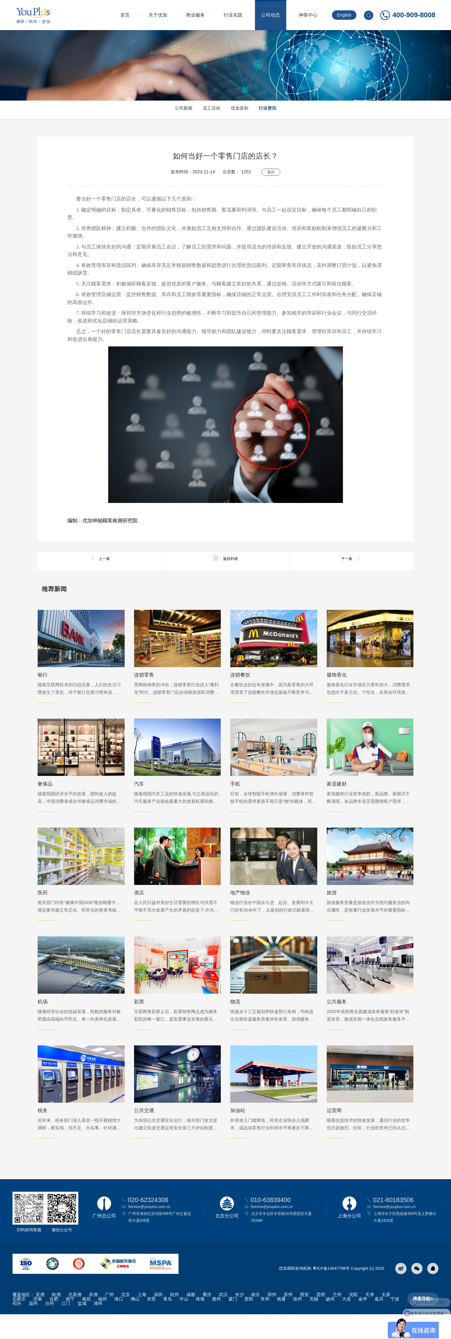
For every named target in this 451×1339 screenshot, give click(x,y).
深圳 (158, 1319)
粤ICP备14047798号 (331, 1293)
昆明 (320, 1319)
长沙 (239, 1319)
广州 (109, 1319)
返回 (271, 169)
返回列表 (225, 558)
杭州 (174, 1319)
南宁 (70, 1323)
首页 (125, 15)
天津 (369, 1319)
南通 (281, 1323)
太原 (385, 1319)
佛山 (135, 1323)
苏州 (288, 1319)
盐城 (82, 1328)
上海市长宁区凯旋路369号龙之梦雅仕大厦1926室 (405, 1241)
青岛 (167, 1323)
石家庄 (19, 1323)
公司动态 (270, 15)
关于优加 (157, 15)
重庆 (207, 1319)
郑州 (271, 1319)
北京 (125, 1319)
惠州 (216, 1323)
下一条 (351, 558)
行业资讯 (281, 109)
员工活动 (206, 109)
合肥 (53, 1323)
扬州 (330, 1323)
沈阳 (353, 1319)
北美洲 (74, 1319)
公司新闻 (169, 109)
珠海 (200, 1323)
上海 (141, 1319)
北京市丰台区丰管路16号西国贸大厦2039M (281, 1241)
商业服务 (195, 15)
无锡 (313, 1323)
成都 (190, 1319)
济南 (37, 1323)
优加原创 (244, 109)
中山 (183, 1323)
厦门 (232, 1323)
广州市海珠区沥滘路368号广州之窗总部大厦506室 (159, 1241)
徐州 (297, 1323)
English (344, 15)
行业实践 (233, 15)
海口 (118, 1323)
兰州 (337, 1319)
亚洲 (40, 1319)
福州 (102, 1323)
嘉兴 (379, 1323)
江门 (65, 1328)
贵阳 (248, 1323)
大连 (346, 1323)
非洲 (93, 1319)
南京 (255, 1319)
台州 (49, 1328)
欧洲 (56, 1319)
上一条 (100, 558)
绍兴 (17, 1328)
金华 (362, 1323)
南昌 (86, 1323)
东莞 (151, 1323)
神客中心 (308, 15)
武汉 (223, 1319)
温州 (33, 1328)
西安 (304, 1319)
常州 (265, 1323)
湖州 (98, 1328)
